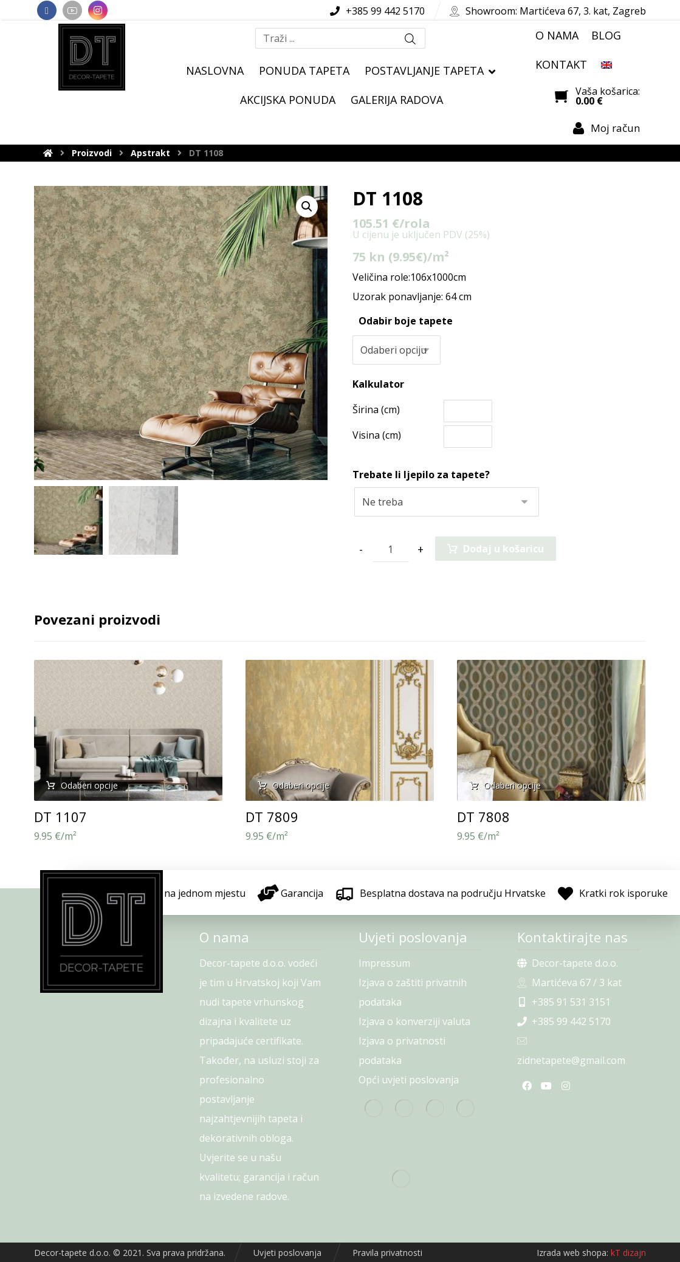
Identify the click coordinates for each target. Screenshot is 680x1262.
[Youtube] (72, 10)
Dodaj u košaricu (503, 548)
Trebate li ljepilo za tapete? (421, 474)
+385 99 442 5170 (564, 1021)
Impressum (384, 963)
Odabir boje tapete (406, 321)
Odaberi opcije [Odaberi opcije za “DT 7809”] (300, 785)
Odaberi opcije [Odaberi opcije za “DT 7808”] (512, 785)
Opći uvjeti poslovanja (409, 1079)
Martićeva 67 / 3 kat (569, 982)
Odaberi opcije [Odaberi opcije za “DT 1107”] (89, 785)
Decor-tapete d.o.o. (567, 963)
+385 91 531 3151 (564, 1002)
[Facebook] (47, 10)
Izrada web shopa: (572, 1252)
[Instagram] (98, 10)
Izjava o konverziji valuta (414, 1021)
